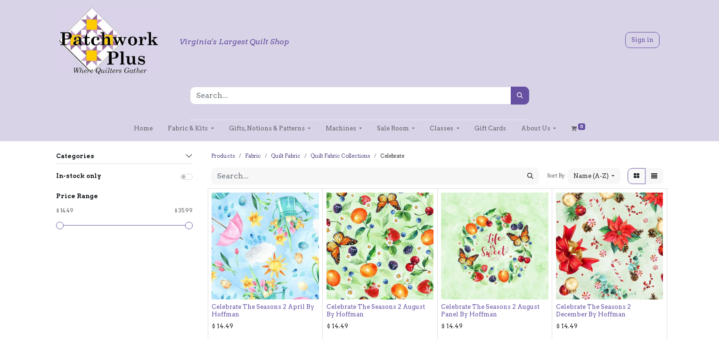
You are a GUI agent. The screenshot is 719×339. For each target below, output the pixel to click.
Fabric (253, 156)
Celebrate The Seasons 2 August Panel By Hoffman (490, 310)
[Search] (520, 96)
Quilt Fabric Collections (340, 156)
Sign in (642, 39)
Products (223, 156)
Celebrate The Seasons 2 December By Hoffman (593, 310)
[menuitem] (143, 128)
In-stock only (78, 175)
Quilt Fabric (286, 156)
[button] (594, 176)
